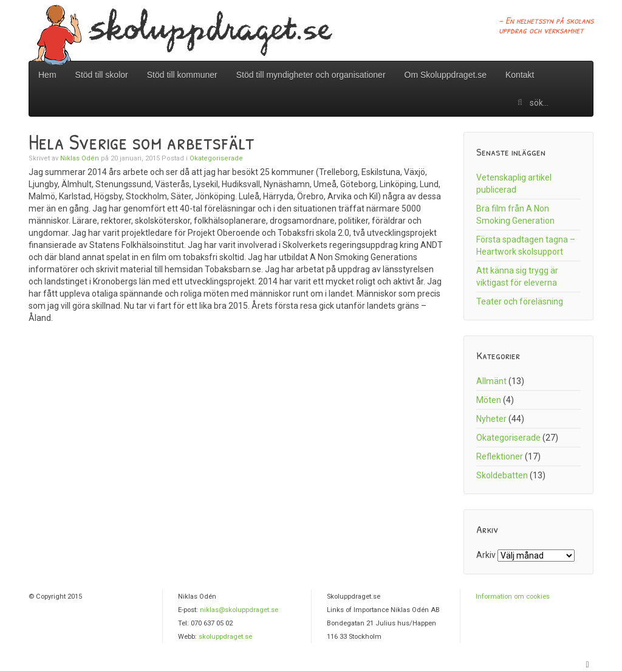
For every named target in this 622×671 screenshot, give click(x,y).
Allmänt (491, 381)
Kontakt (519, 75)
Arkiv (486, 555)
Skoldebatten (502, 475)
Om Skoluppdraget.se (446, 75)
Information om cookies (513, 596)
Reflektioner (499, 456)
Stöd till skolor (101, 75)
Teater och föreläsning (519, 301)
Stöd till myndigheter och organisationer (311, 75)
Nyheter (491, 419)
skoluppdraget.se (225, 637)
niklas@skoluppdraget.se (239, 610)
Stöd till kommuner (182, 75)
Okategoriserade (216, 158)
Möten (488, 400)
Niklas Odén (79, 158)
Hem (47, 75)
